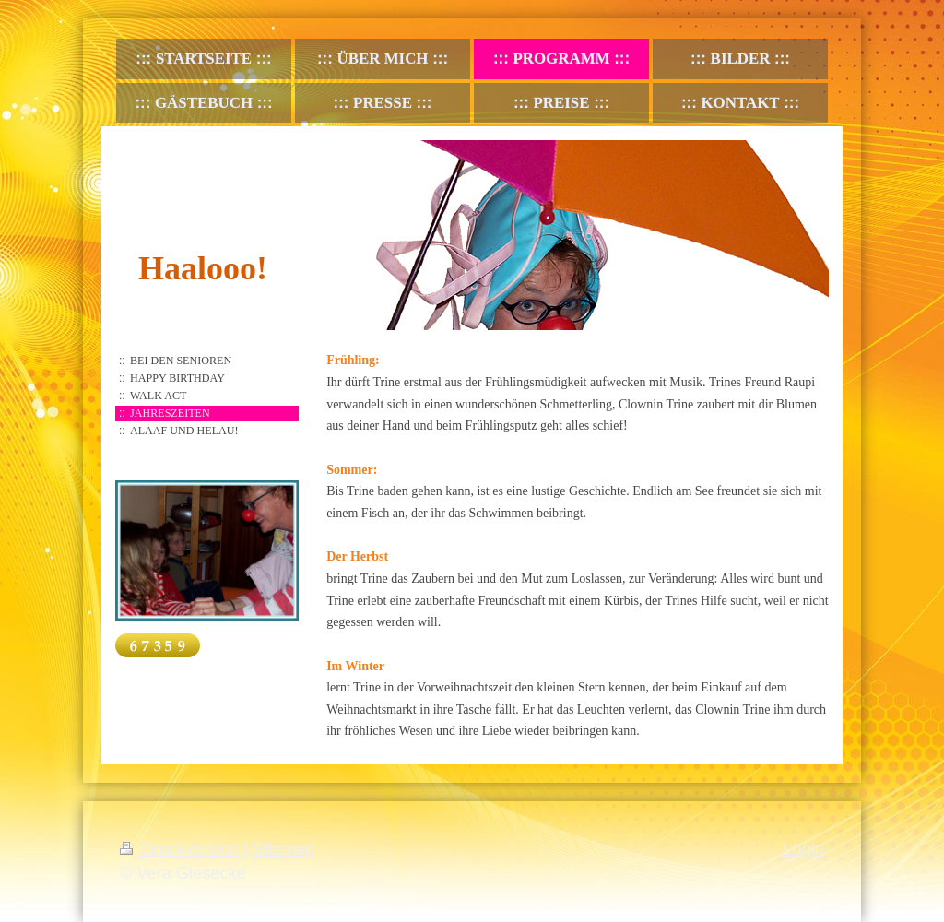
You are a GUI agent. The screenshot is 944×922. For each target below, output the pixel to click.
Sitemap (283, 849)
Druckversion (181, 849)
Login (803, 849)
